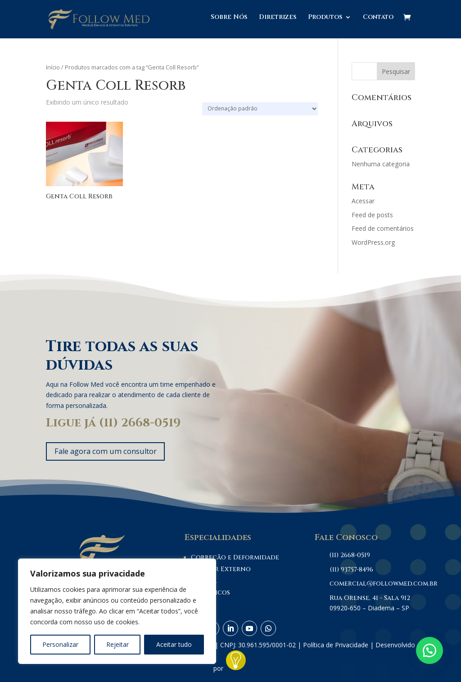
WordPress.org (373, 242)
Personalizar (60, 644)
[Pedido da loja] (260, 108)
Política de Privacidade (335, 646)
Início (53, 67)
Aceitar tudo (174, 644)
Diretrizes (277, 21)
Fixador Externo (221, 571)
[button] (429, 650)
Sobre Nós (229, 21)
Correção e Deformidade (235, 559)
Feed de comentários (383, 228)
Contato (378, 21)
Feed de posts (372, 215)
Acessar (363, 201)
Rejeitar (117, 644)
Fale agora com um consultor (112, 452)
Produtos (325, 21)
